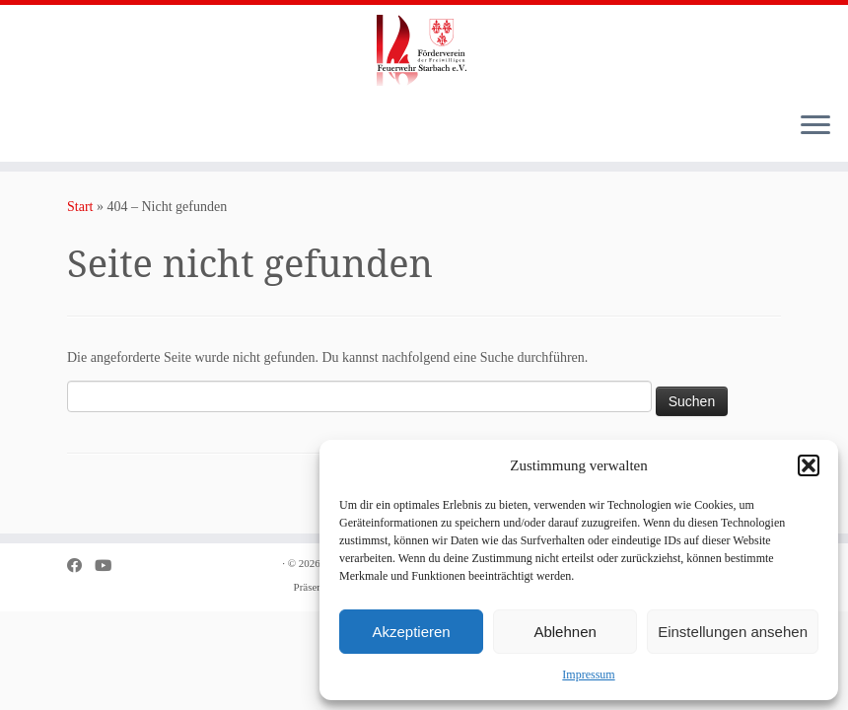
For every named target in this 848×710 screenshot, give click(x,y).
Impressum (588, 674)
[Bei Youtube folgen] (109, 565)
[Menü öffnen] (815, 126)
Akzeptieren (411, 631)
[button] (808, 465)
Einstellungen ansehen (733, 631)
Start (80, 206)
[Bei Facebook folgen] (81, 565)
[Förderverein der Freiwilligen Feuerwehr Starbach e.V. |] (424, 50)
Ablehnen (564, 631)
